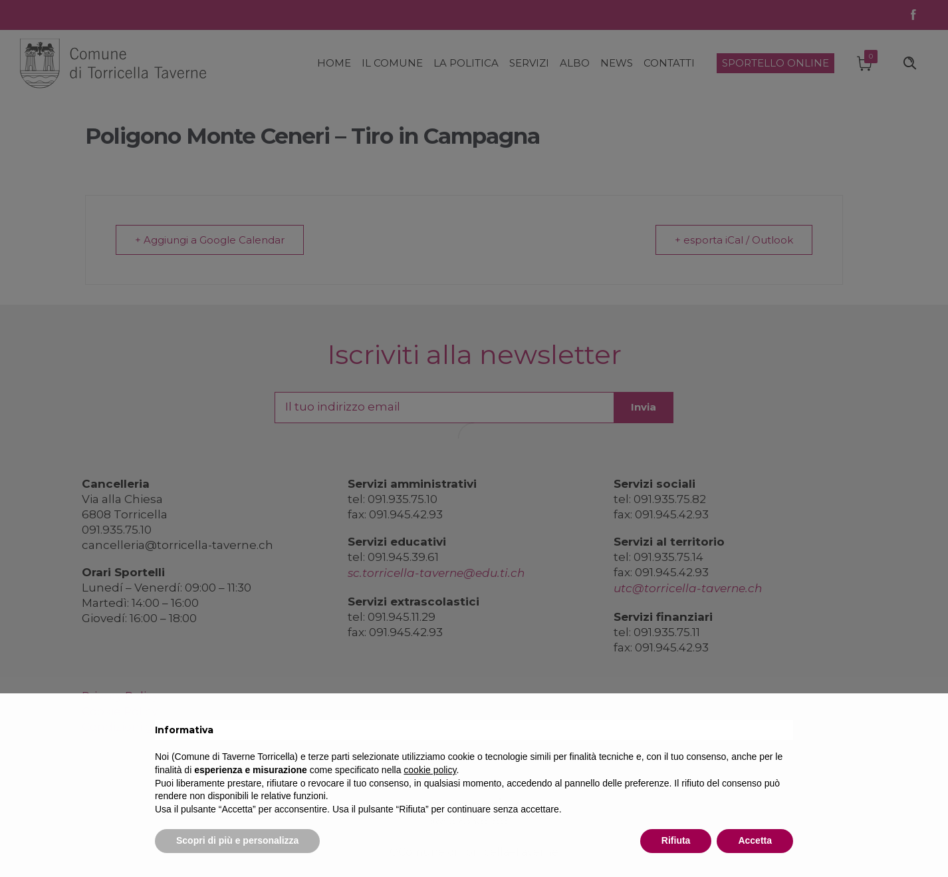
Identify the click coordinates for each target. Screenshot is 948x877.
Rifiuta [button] (676, 840)
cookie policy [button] (430, 770)
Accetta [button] (755, 840)
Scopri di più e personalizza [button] (237, 840)
